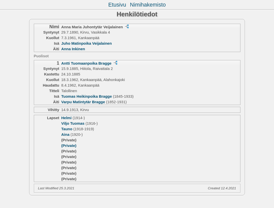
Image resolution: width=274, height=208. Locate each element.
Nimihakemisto (148, 5)
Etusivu (117, 5)
